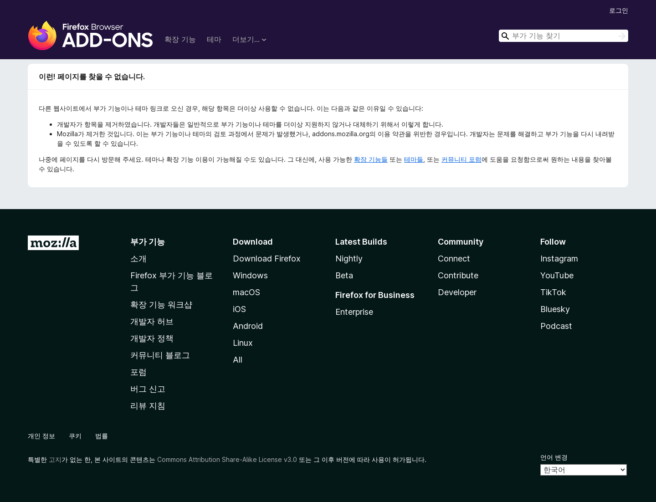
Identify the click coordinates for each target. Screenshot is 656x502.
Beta (344, 275)
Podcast (556, 326)
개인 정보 (41, 436)
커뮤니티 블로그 (160, 355)
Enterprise (354, 312)
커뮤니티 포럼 (461, 159)
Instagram (559, 258)
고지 (55, 459)
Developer (457, 292)
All (237, 359)
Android (248, 326)
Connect (454, 258)
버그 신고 (147, 389)
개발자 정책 (152, 338)
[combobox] (563, 36)
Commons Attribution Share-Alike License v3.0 (227, 459)
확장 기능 (180, 39)
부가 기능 (147, 241)
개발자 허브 (152, 321)
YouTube (557, 275)
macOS (246, 292)
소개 (138, 258)
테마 (214, 39)
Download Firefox (267, 258)
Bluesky (555, 309)
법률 (101, 436)
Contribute (458, 275)
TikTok (553, 292)
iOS (239, 309)
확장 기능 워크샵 (161, 304)
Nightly (349, 258)
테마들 (413, 159)
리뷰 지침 (147, 405)
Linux (243, 343)
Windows (250, 275)
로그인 (618, 10)
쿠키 (75, 436)
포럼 (138, 372)
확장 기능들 (371, 159)
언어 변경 (554, 457)
